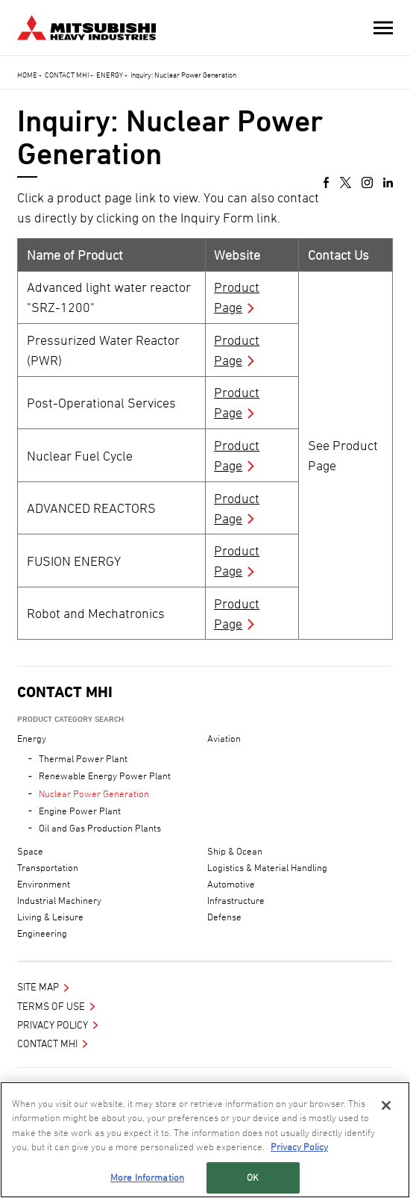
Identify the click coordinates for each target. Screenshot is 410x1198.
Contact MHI (67, 74)
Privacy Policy (52, 1024)
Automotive (231, 884)
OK (253, 1177)
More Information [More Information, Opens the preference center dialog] (147, 1177)
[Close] (386, 1105)
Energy (109, 74)
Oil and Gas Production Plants (100, 828)
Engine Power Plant (80, 811)
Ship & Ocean (234, 851)
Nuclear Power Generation (94, 793)
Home (27, 74)
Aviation (224, 738)
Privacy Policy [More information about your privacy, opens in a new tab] (299, 1146)
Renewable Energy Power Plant (105, 775)
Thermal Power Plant (83, 758)
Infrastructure (236, 900)
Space (30, 851)
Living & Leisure (50, 917)
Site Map (38, 986)
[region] (205, 1140)
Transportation (47, 867)
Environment (43, 884)
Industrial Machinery (59, 900)
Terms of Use (51, 1005)
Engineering (42, 933)
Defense (224, 917)
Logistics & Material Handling (267, 867)
